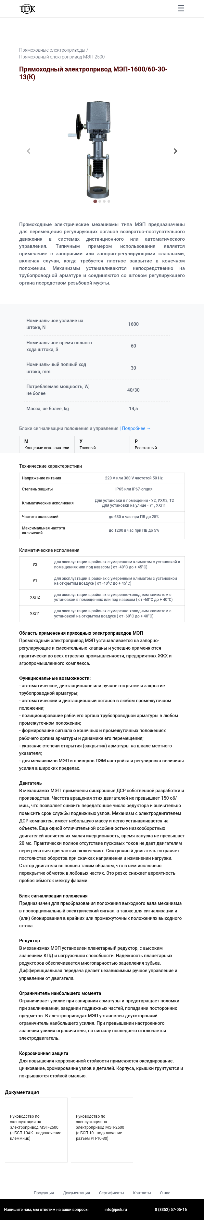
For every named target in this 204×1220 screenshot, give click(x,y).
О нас (165, 1193)
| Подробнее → (135, 428)
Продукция (44, 1193)
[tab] (95, 201)
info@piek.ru (116, 1209)
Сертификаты (111, 1193)
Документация (76, 1193)
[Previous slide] (29, 151)
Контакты (142, 1193)
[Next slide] (175, 151)
